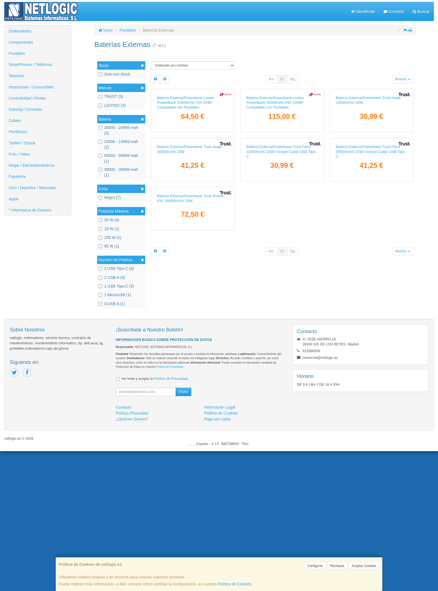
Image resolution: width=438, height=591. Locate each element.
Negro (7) (110, 197)
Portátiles (17, 53)
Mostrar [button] (402, 79)
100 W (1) (110, 237)
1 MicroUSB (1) (115, 295)
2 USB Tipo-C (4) (116, 268)
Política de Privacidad (169, 506)
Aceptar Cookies (364, 566)
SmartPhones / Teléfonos (30, 64)
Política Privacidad (132, 553)
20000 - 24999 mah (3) (118, 130)
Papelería (17, 176)
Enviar (183, 532)
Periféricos (18, 131)
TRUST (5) (111, 96)
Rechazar (337, 566)
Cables (15, 120)
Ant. (271, 79)
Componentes (21, 42)
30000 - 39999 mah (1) (118, 172)
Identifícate (363, 11)
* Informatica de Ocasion (30, 210)
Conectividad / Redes (27, 98)
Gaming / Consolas (25, 109)
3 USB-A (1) (112, 304)
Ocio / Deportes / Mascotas (32, 187)
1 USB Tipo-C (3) (116, 286)
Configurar (315, 566)
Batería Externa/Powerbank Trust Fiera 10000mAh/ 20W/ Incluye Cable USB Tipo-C (281, 282)
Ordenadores (20, 31)
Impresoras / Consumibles (31, 87)
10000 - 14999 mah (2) (118, 144)
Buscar (421, 11)
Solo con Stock (114, 74)
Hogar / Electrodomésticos (31, 165)
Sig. (293, 79)
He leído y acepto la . (155, 519)
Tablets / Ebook (22, 143)
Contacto (394, 11)
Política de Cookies (234, 584)
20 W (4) (109, 220)
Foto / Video (19, 154)
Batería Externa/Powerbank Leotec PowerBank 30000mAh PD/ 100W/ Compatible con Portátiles (275, 168)
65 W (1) (109, 246)
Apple (14, 199)
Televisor (16, 76)
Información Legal (219, 547)
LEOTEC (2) (112, 105)
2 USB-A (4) (112, 277)
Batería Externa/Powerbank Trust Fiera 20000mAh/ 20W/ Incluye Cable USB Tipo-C (371, 282)
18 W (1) (109, 229)
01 (282, 79)
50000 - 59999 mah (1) (118, 158)
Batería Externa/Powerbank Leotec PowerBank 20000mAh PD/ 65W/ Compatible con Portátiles (186, 168)
